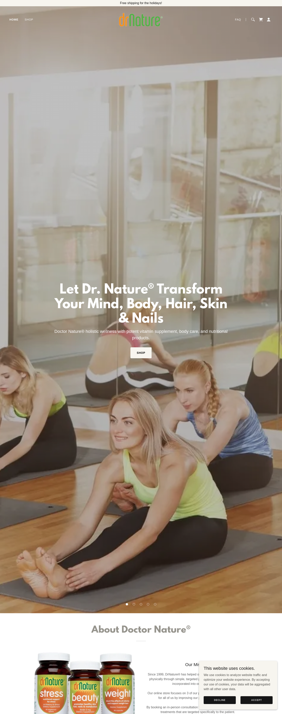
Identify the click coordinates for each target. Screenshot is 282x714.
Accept (256, 700)
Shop (141, 352)
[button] (127, 604)
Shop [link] (29, 19)
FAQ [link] (238, 19)
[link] (141, 19)
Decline (220, 700)
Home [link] (13, 19)
